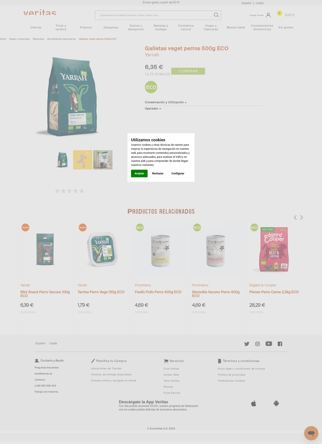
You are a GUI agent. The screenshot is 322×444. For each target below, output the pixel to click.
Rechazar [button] (157, 173)
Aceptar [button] (139, 173)
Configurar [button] (178, 173)
